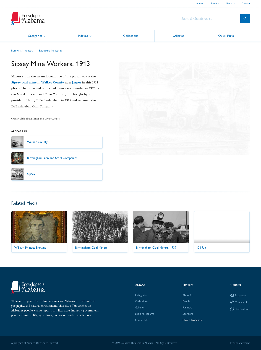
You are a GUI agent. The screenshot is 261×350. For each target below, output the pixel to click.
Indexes (83, 35)
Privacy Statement (240, 342)
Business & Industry (22, 50)
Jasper (76, 82)
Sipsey (16, 82)
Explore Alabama (144, 313)
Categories (35, 35)
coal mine (29, 82)
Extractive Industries (50, 50)
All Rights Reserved (166, 342)
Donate (246, 3)
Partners (215, 3)
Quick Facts (226, 35)
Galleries (178, 35)
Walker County (52, 82)
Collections (130, 35)
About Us (230, 3)
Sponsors (200, 3)
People (186, 301)
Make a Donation (192, 320)
